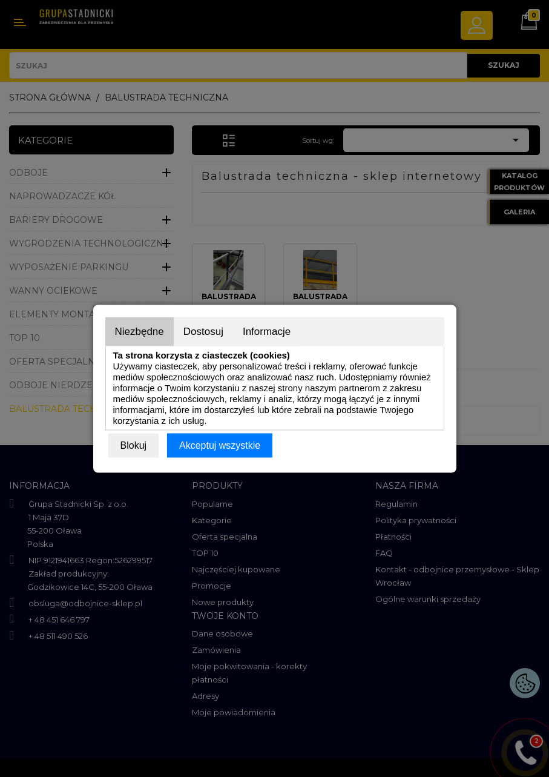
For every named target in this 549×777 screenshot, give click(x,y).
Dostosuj (203, 331)
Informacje (267, 331)
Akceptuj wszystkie (219, 445)
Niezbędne (139, 331)
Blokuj (133, 445)
